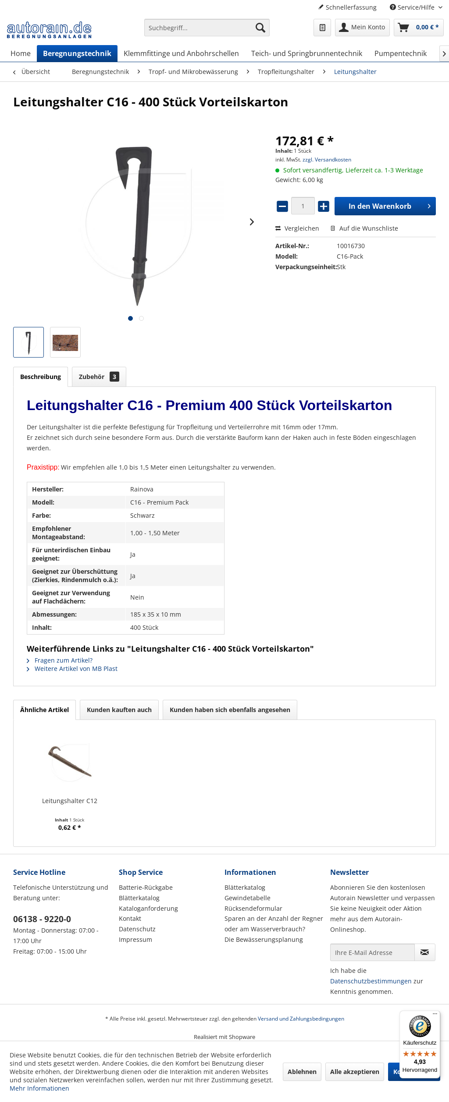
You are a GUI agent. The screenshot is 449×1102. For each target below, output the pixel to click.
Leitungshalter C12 (69, 801)
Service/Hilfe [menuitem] (413, 7)
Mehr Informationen (39, 1088)
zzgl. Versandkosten (327, 159)
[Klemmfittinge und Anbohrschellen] (181, 53)
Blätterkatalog (139, 898)
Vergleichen (297, 228)
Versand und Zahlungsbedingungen (301, 1018)
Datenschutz (137, 929)
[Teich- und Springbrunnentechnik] (306, 53)
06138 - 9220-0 (42, 919)
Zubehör (99, 376)
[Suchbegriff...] (207, 27)
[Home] (20, 53)
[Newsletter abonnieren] (424, 952)
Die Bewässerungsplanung (263, 939)
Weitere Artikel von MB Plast (72, 668)
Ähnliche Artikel (44, 709)
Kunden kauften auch (119, 709)
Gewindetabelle (247, 898)
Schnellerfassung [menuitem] (347, 7)
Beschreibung (40, 376)
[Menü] (435, 1016)
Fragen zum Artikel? (60, 660)
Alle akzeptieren (354, 1071)
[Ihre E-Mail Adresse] (372, 952)
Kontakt (130, 918)
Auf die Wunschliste (364, 228)
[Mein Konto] (362, 27)
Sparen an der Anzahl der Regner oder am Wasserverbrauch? (273, 923)
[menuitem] (207, 32)
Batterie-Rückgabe (146, 887)
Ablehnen (302, 1071)
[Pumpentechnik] (400, 53)
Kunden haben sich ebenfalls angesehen (230, 709)
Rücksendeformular (253, 908)
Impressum (135, 939)
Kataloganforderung (148, 908)
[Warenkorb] (419, 27)
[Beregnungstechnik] (77, 53)
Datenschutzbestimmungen (371, 981)
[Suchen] (260, 27)
